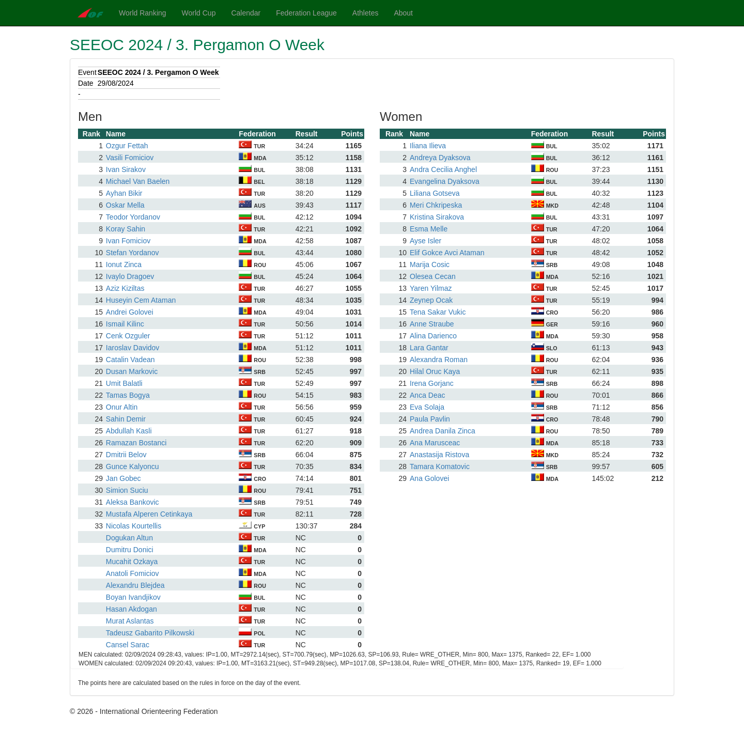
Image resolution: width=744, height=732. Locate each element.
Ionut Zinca (124, 264)
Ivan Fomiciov (128, 241)
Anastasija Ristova (439, 454)
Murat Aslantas (130, 621)
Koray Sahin (125, 229)
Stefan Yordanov (132, 252)
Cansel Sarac (127, 645)
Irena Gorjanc (432, 383)
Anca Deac (427, 395)
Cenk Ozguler (128, 336)
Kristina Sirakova (437, 217)
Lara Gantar (429, 348)
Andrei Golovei (129, 312)
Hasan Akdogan (131, 609)
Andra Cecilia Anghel (443, 169)
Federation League (306, 13)
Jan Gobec (123, 478)
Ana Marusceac (435, 443)
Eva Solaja (427, 407)
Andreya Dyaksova (440, 157)
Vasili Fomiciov (129, 157)
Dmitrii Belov (126, 454)
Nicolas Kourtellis (133, 526)
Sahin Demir (126, 419)
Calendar (245, 13)
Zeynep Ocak (431, 300)
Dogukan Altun (129, 538)
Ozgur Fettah (127, 146)
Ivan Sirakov (126, 169)
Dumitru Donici (129, 550)
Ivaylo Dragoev (130, 276)
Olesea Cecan (433, 276)
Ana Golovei (429, 478)
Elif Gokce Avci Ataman (447, 252)
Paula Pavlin (430, 419)
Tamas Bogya (128, 395)
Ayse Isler (425, 241)
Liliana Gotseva (435, 193)
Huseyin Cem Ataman (141, 300)
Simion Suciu (127, 490)
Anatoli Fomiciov (132, 573)
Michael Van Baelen (137, 181)
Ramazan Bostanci (136, 443)
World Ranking (142, 13)
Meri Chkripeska (436, 205)
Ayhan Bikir (124, 193)
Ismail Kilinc (125, 324)
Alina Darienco (433, 336)
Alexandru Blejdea (135, 585)
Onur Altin (121, 407)
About (403, 13)
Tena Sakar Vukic (438, 312)
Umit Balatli (124, 383)
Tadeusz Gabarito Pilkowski (150, 633)
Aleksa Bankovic (132, 502)
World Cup (199, 13)
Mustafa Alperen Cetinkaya (149, 514)
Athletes (365, 13)
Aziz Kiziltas (125, 288)
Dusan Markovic (132, 371)
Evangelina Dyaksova (444, 181)
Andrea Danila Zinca (442, 431)
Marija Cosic (430, 264)
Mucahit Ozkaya (132, 561)
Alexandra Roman (439, 359)
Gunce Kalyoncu (132, 466)
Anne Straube (432, 324)
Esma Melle (428, 229)
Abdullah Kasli (129, 431)
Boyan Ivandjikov (133, 597)
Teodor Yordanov (133, 217)
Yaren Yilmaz (431, 288)
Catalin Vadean (130, 359)
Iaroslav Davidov (133, 348)
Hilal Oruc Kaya (435, 371)
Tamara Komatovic (440, 466)
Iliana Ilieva (428, 146)
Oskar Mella (125, 205)
